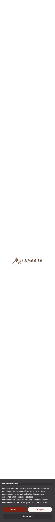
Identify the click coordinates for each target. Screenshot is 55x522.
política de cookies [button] (24, 497)
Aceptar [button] (40, 509)
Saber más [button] (28, 516)
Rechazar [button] (14, 509)
